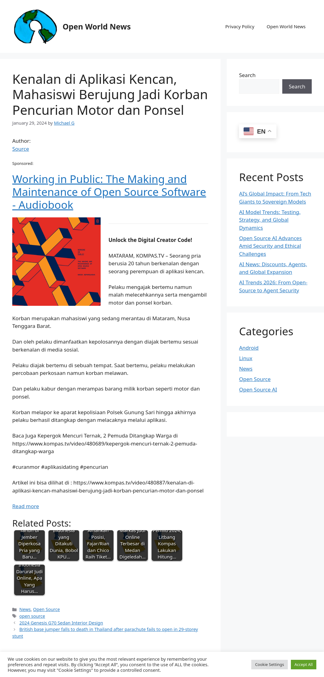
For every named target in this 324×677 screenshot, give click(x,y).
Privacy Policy (239, 26)
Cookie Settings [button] (269, 664)
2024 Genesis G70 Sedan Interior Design (61, 623)
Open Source (46, 609)
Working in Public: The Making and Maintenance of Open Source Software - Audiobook (109, 192)
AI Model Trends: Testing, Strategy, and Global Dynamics (270, 219)
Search (247, 75)
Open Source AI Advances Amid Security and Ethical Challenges (270, 246)
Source (20, 148)
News (25, 609)
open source (32, 616)
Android (249, 347)
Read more (25, 506)
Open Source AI (258, 389)
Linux (245, 358)
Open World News (97, 26)
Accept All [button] (304, 664)
